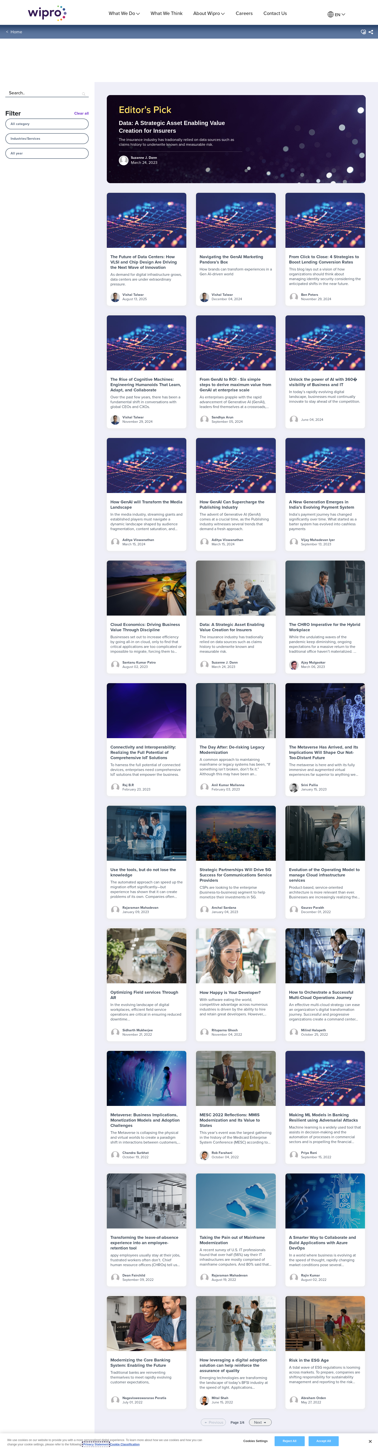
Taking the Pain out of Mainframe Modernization (232, 1240)
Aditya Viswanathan (138, 539)
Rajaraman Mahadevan (140, 907)
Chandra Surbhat (135, 1152)
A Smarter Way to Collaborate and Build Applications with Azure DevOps (322, 1242)
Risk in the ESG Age (309, 1360)
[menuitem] (336, 14)
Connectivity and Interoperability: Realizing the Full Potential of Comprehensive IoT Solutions (143, 752)
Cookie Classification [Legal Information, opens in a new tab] (125, 1444)
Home (16, 33)
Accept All (323, 1441)
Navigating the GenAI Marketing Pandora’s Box (231, 259)
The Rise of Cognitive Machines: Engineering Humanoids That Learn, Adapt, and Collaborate (145, 384)
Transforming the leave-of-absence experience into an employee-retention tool (144, 1242)
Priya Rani (309, 1152)
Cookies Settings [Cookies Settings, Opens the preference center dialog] (255, 1441)
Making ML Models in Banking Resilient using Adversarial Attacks (323, 1117)
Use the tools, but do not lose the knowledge (143, 872)
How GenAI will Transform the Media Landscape (146, 504)
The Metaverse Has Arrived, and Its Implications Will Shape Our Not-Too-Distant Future (323, 752)
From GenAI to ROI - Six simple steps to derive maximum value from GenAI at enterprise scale (235, 384)
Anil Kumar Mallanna (228, 785)
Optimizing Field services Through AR (144, 995)
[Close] (370, 1441)
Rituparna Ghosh (225, 1030)
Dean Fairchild (133, 1275)
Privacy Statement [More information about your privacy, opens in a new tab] (96, 1444)
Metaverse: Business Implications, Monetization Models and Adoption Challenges (145, 1120)
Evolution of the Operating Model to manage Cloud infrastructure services (324, 875)
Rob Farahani (222, 1152)
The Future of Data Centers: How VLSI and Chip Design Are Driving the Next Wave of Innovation (143, 262)
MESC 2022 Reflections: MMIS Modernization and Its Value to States (230, 1120)
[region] (189, 1441)
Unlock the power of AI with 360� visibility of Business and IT (323, 382)
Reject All (289, 1441)
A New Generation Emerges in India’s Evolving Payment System (321, 504)
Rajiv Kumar (310, 1275)
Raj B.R (128, 785)
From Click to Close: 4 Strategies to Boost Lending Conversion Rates (324, 259)
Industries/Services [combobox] (25, 138)
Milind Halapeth (313, 1030)
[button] (363, 33)
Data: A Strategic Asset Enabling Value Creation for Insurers (232, 627)
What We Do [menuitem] (124, 13)
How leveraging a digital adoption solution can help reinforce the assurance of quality (233, 1365)
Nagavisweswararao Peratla (144, 1397)
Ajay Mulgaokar (313, 662)
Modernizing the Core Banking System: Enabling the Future (140, 1362)
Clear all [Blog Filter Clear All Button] (81, 113)
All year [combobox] (17, 153)
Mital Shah (220, 1397)
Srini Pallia (309, 785)
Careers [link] (244, 13)
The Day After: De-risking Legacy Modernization (232, 750)
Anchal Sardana (224, 907)
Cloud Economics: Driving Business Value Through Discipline (145, 627)
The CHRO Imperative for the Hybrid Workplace (324, 627)
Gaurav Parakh (312, 907)
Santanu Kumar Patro (139, 662)
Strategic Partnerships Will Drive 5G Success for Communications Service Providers (236, 875)
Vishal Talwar (133, 294)
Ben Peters (309, 294)
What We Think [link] (166, 13)
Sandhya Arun (222, 417)
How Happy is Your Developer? (230, 992)
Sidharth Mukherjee (137, 1030)
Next (258, 1422)
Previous (216, 1422)
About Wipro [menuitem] (209, 13)
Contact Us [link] (275, 13)
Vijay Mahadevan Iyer (318, 539)
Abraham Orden (313, 1397)
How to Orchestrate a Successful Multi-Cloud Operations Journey (321, 995)
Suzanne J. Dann (225, 662)
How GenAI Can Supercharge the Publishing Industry (232, 504)
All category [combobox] (20, 123)
